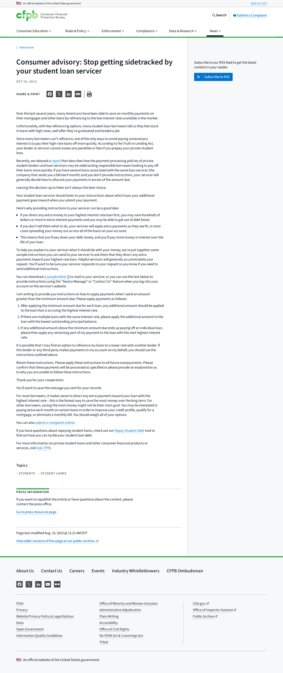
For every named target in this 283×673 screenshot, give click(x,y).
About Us (25, 571)
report (56, 160)
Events (98, 571)
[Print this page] (89, 94)
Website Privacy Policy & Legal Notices (45, 616)
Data (20, 622)
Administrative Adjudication (120, 610)
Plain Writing (109, 616)
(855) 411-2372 (259, 3)
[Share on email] (78, 93)
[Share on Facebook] (49, 93)
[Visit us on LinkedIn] (38, 584)
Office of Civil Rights (114, 629)
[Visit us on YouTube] (48, 584)
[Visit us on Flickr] (57, 584)
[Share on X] (59, 93)
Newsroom (26, 47)
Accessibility (108, 622)
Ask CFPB (44, 448)
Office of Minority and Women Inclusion (128, 603)
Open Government (30, 629)
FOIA (19, 603)
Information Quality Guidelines (39, 635)
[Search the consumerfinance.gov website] (219, 16)
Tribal (103, 642)
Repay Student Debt (129, 430)
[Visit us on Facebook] (19, 584)
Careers (76, 571)
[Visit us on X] (29, 584)
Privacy (22, 610)
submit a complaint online (54, 422)
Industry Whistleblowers (135, 571)
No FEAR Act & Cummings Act (121, 635)
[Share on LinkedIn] (68, 93)
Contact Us (51, 571)
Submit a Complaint (250, 15)
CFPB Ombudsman (185, 571)
